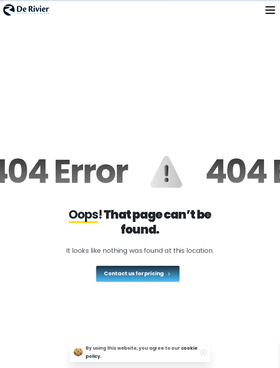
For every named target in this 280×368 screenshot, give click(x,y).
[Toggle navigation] (270, 10)
